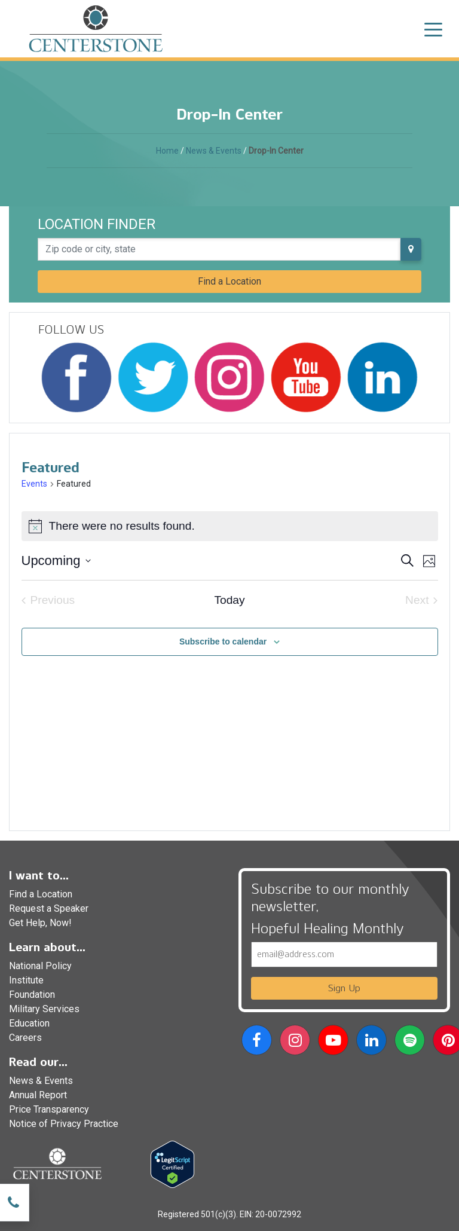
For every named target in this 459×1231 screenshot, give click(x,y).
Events (34, 483)
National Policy (40, 966)
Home (167, 150)
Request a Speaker (48, 908)
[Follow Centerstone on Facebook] (76, 377)
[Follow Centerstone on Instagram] (229, 377)
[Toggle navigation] (433, 28)
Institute (26, 980)
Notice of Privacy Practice (63, 1123)
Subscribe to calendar (223, 641)
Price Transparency (49, 1109)
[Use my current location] (410, 249)
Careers (25, 1037)
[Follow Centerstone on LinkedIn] (382, 377)
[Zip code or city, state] (219, 249)
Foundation (32, 994)
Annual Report (38, 1095)
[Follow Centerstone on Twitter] (153, 377)
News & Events (213, 150)
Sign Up (344, 988)
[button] (256, 1042)
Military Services (44, 1009)
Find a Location (229, 281)
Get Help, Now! (40, 922)
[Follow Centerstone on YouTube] (306, 377)
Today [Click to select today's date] (229, 600)
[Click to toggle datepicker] (56, 560)
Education (29, 1023)
